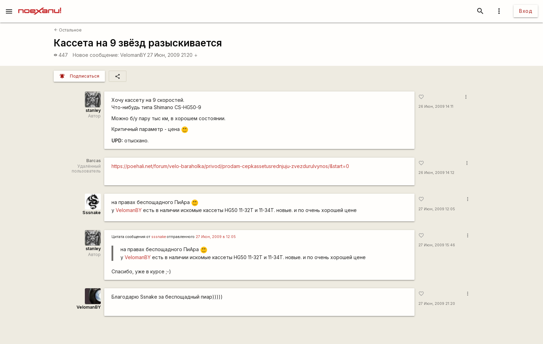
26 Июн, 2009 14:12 (436, 172)
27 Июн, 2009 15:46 (436, 245)
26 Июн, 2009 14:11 (435, 106)
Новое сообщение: (96, 55)
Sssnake (91, 212)
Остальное (68, 30)
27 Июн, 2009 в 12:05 (216, 237)
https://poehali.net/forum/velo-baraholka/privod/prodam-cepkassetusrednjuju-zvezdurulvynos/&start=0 (230, 166)
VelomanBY (133, 55)
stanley (93, 110)
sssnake (158, 237)
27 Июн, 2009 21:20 (172, 55)
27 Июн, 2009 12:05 (436, 209)
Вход (525, 11)
